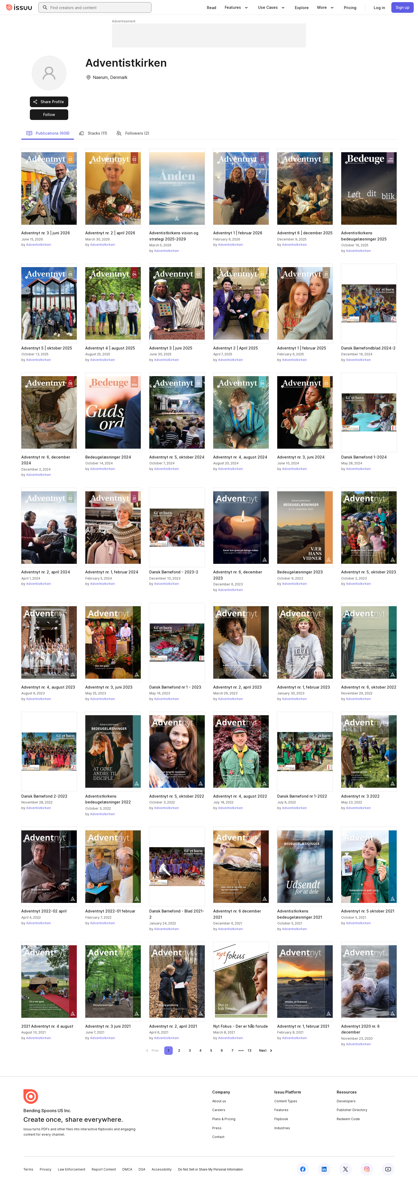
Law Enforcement (71, 1169)
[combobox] (99, 7)
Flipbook (281, 1119)
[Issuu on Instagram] (366, 1169)
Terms (28, 1169)
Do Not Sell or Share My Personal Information (210, 1169)
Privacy (45, 1169)
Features (281, 1110)
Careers (218, 1110)
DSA (142, 1169)
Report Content (104, 1169)
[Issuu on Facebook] (302, 1169)
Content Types (285, 1101)
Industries (282, 1128)
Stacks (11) (92, 133)
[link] (211, 7)
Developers (346, 1101)
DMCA (127, 1169)
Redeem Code (348, 1119)
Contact (218, 1137)
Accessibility (162, 1169)
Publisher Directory (352, 1110)
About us (219, 1101)
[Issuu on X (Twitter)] (345, 1169)
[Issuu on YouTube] (388, 1169)
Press (217, 1128)
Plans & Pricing (223, 1119)
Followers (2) (132, 133)
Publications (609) (48, 133)
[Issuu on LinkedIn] (324, 1169)
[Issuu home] (19, 7)
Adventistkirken (38, 245)
